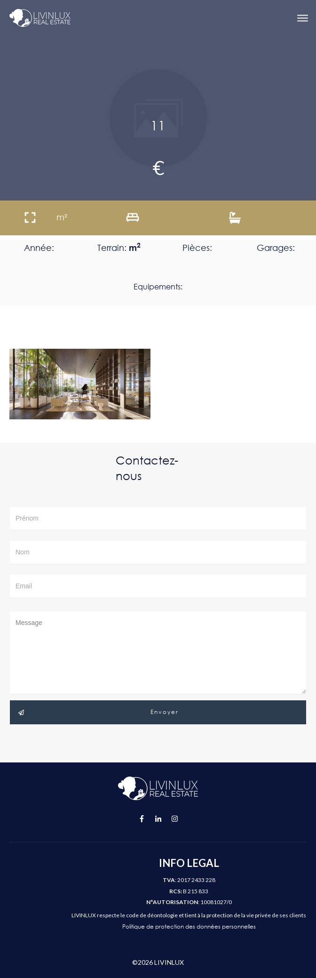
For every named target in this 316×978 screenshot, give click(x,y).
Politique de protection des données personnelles (189, 926)
